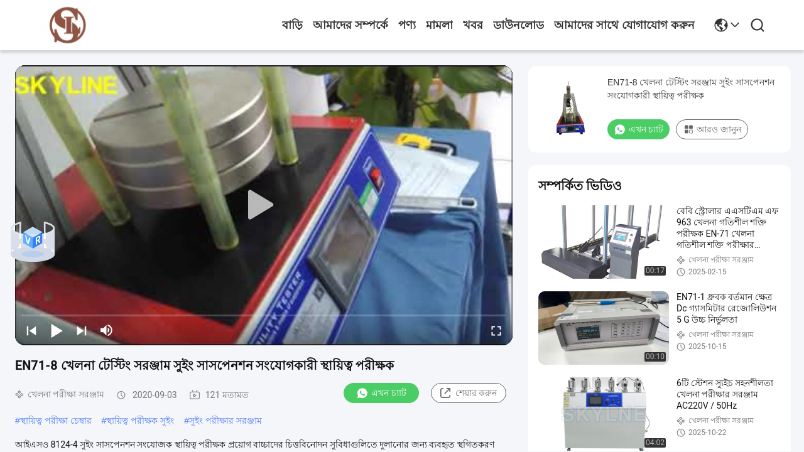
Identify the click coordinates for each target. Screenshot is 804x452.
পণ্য (407, 25)
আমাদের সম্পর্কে (350, 25)
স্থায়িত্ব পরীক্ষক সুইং (140, 421)
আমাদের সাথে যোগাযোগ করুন (624, 25)
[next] (81, 330)
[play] (264, 205)
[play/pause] (56, 330)
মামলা (439, 25)
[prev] (31, 330)
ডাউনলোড (518, 25)
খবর (473, 25)
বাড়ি (292, 25)
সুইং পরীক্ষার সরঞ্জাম (225, 421)
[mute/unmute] (106, 330)
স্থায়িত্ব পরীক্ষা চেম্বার (56, 421)
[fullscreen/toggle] (496, 330)
